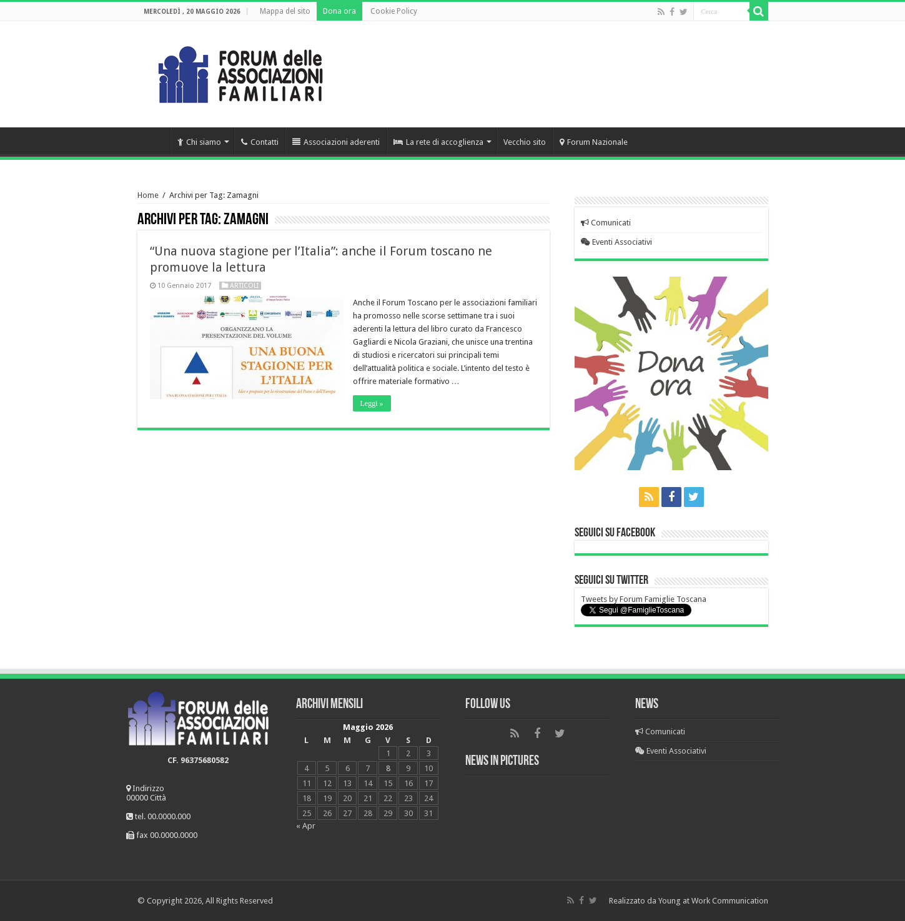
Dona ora (339, 11)
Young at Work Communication (713, 900)
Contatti (260, 142)
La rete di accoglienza (438, 142)
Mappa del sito (285, 11)
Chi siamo (199, 142)
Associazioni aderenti (336, 142)
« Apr (305, 825)
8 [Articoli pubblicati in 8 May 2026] (388, 768)
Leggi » (371, 403)
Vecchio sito (524, 142)
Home (153, 140)
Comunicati (606, 222)
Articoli (244, 286)
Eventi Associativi (616, 242)
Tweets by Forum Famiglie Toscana (643, 599)
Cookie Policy (393, 11)
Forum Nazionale (594, 142)
